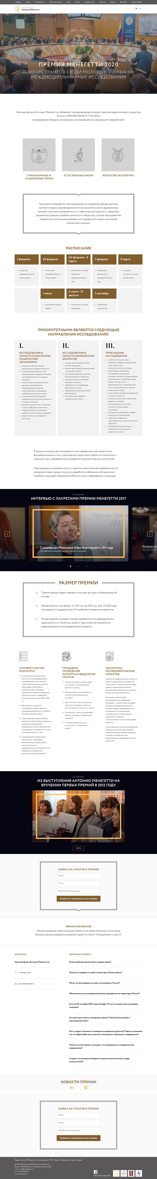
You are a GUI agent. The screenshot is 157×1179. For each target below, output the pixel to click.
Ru (136, 8)
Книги (77, 2)
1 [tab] (70, 566)
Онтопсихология (55, 2)
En (140, 8)
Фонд (28, 2)
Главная (18, 2)
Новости (102, 2)
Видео (113, 2)
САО (95, 1175)
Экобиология (89, 2)
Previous (7, 533)
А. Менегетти (39, 2)
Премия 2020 (136, 2)
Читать (78, 848)
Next (149, 533)
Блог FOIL (107, 1175)
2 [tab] (78, 566)
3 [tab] (86, 566)
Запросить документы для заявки (78, 898)
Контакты (123, 2)
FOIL (68, 2)
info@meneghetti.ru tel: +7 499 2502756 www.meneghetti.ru (24, 1171)
